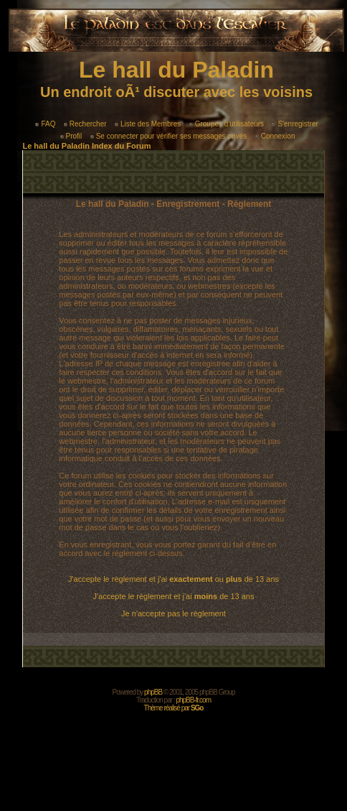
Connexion (275, 136)
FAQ (45, 124)
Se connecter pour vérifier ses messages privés (168, 136)
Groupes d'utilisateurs (226, 124)
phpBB (153, 692)
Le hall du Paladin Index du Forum (86, 146)
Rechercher (85, 124)
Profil (71, 136)
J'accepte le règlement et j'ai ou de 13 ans (173, 579)
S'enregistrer (295, 124)
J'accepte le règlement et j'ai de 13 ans (174, 596)
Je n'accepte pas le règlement (173, 613)
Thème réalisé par (174, 708)
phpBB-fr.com (193, 700)
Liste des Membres (148, 124)
